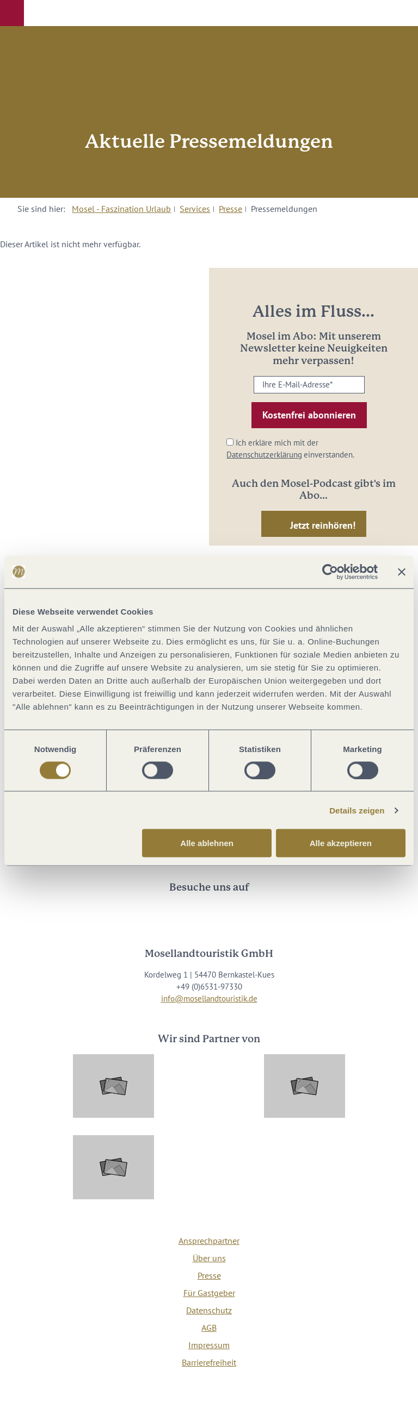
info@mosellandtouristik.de (209, 998)
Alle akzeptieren (341, 843)
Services (195, 208)
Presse (230, 208)
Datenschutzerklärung (264, 454)
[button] (12, 13)
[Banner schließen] (401, 571)
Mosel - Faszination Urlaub (121, 208)
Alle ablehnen (206, 843)
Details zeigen (356, 810)
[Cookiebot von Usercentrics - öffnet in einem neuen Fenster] (330, 572)
